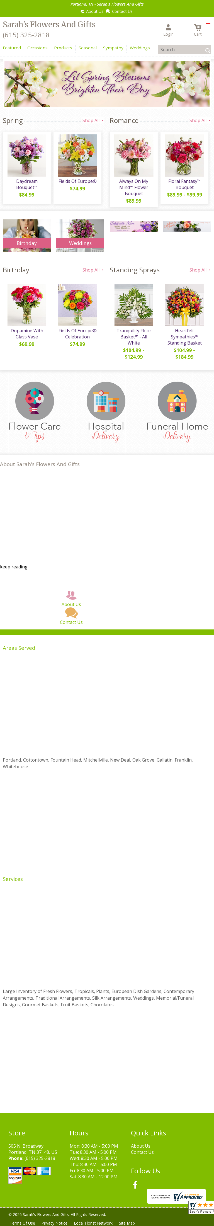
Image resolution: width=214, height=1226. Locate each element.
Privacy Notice (55, 1223)
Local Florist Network (93, 1223)
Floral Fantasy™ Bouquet (184, 184)
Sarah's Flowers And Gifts (49, 24)
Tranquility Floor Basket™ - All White (133, 337)
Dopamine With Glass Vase (27, 334)
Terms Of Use (22, 1223)
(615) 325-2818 (26, 34)
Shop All (93, 120)
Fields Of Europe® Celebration (78, 334)
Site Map (128, 1223)
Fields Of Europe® (78, 181)
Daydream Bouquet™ (27, 184)
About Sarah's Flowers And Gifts (40, 464)
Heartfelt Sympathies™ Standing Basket (184, 337)
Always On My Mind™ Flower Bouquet (133, 187)
